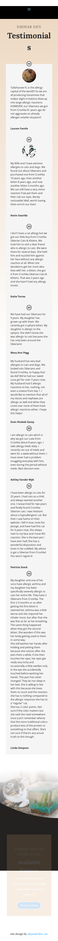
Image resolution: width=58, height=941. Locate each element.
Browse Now (29, 905)
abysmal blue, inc (38, 933)
